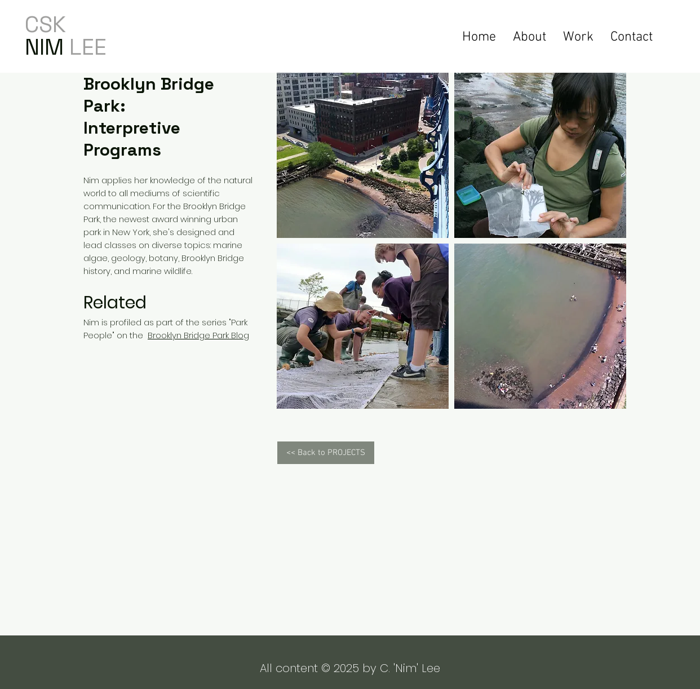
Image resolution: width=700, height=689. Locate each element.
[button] (578, 36)
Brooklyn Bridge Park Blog (198, 335)
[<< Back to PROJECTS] (326, 453)
